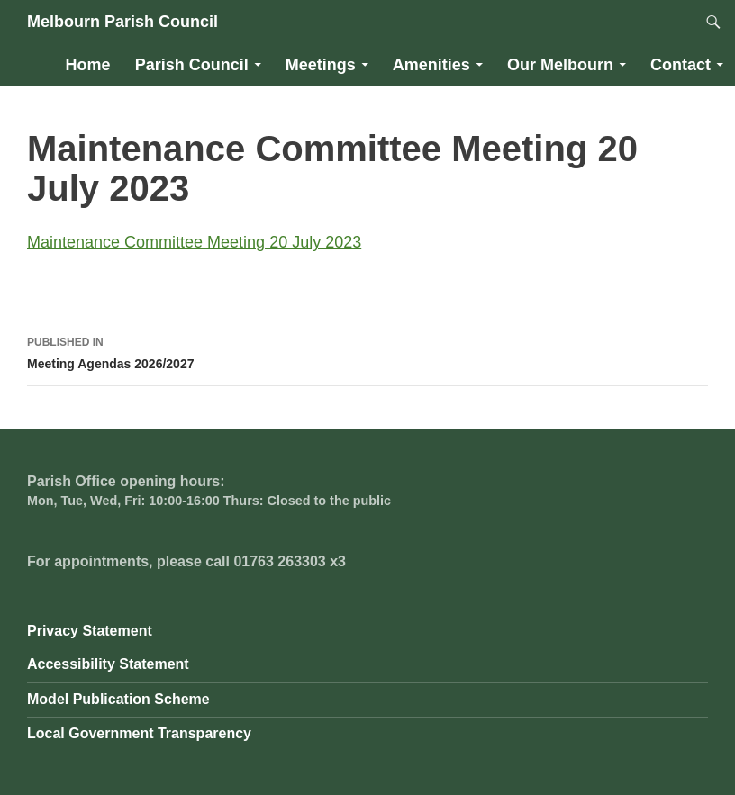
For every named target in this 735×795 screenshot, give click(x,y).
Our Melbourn (560, 65)
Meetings (321, 65)
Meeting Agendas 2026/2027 (367, 351)
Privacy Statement (89, 630)
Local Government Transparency (139, 733)
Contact (680, 65)
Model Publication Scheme (118, 699)
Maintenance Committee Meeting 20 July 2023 (194, 242)
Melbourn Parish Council (122, 22)
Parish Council (192, 65)
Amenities (431, 65)
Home (88, 65)
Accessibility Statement (108, 664)
